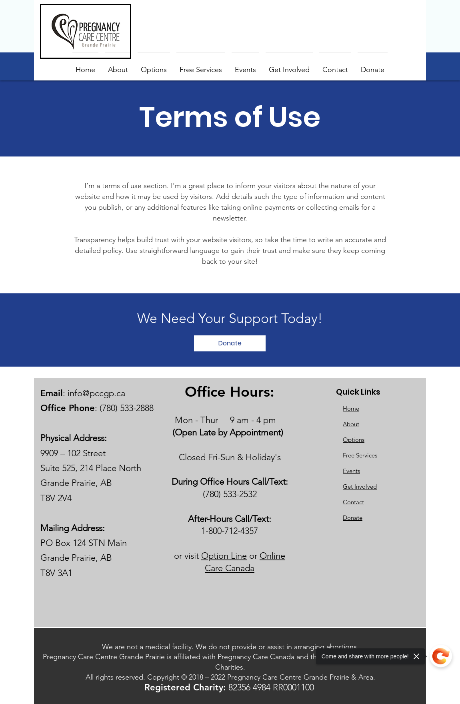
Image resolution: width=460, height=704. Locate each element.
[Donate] (230, 343)
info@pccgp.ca (96, 393)
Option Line (224, 555)
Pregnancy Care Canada (256, 656)
